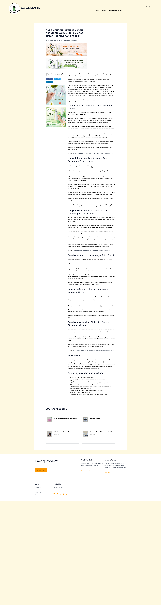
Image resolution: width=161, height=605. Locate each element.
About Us (103, 10)
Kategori (94, 10)
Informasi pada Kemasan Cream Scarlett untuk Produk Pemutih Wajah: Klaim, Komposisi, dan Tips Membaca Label (65, 422)
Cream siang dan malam (73, 74)
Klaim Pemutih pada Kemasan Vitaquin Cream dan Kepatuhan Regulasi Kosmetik (93, 252)
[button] (49, 79)
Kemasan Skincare (114, 10)
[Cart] (148, 7)
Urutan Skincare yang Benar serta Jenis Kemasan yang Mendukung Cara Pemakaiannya (65, 436)
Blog (124, 10)
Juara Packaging (31, 8)
